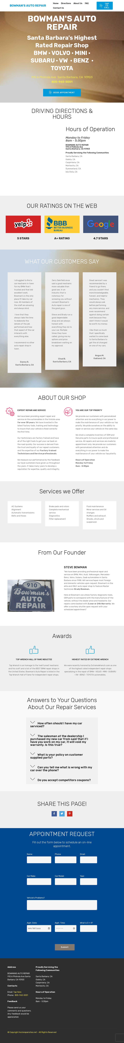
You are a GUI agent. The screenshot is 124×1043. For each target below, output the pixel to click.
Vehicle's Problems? (36, 898)
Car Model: (59, 876)
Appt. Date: (32, 923)
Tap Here (17, 992)
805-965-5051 (21, 995)
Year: (82, 876)
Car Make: (31, 876)
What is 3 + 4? (86, 923)
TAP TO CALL (104, 6)
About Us (78, 3)
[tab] (62, 724)
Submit (65, 947)
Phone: (58, 854)
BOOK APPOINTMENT (62, 92)
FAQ (87, 3)
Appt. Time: (60, 923)
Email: (82, 854)
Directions (66, 3)
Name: (30, 854)
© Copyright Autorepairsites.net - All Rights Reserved (32, 1032)
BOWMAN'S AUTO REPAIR (28, 5)
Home (55, 3)
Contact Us (63, 8)
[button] (62, 724)
